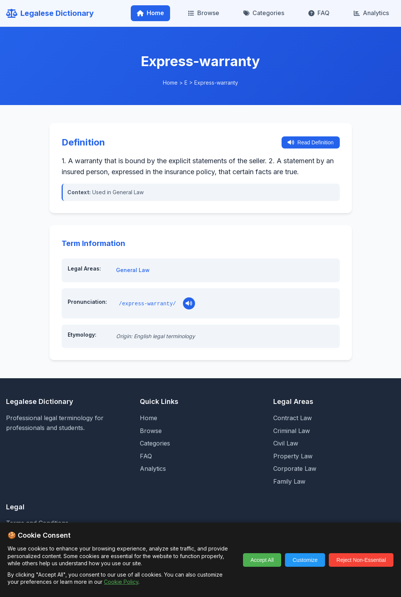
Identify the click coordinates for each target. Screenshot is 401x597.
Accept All (262, 560)
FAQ (319, 13)
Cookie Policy (121, 581)
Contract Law (292, 418)
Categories (263, 13)
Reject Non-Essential (361, 560)
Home (150, 13)
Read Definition (311, 142)
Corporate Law (294, 468)
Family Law (289, 481)
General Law (133, 270)
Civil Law (285, 443)
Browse (203, 13)
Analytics (371, 13)
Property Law (293, 456)
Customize (305, 560)
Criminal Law (291, 431)
